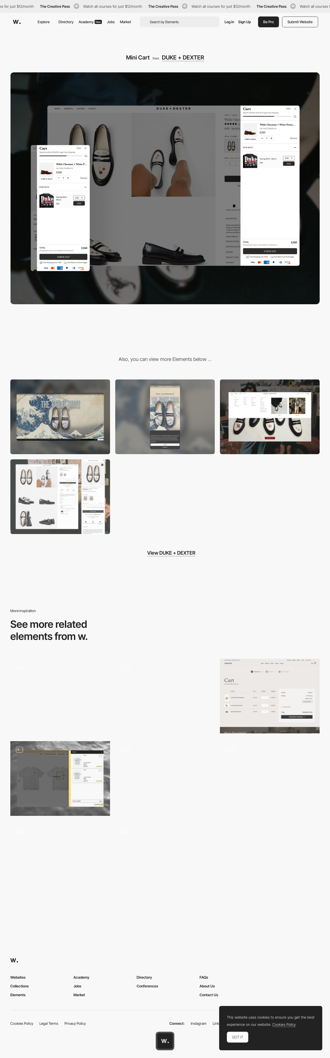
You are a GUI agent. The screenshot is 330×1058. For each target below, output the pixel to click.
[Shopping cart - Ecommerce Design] (60, 778)
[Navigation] (270, 416)
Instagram (199, 1023)
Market (125, 22)
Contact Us (209, 995)
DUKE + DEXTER (183, 57)
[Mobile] (165, 416)
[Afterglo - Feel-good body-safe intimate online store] (60, 694)
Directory (66, 22)
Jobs (111, 22)
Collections (19, 986)
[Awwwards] (17, 22)
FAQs (204, 977)
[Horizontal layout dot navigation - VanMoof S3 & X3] (165, 859)
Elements (18, 995)
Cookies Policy (21, 1023)
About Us (207, 986)
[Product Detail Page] (60, 496)
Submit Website (300, 22)
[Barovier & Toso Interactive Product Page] (165, 776)
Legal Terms (48, 1023)
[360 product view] (60, 859)
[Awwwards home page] (165, 1041)
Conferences (147, 986)
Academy (90, 22)
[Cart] (270, 696)
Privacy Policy (75, 1023)
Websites (18, 977)
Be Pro (268, 22)
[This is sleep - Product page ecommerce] (165, 694)
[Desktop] (60, 416)
